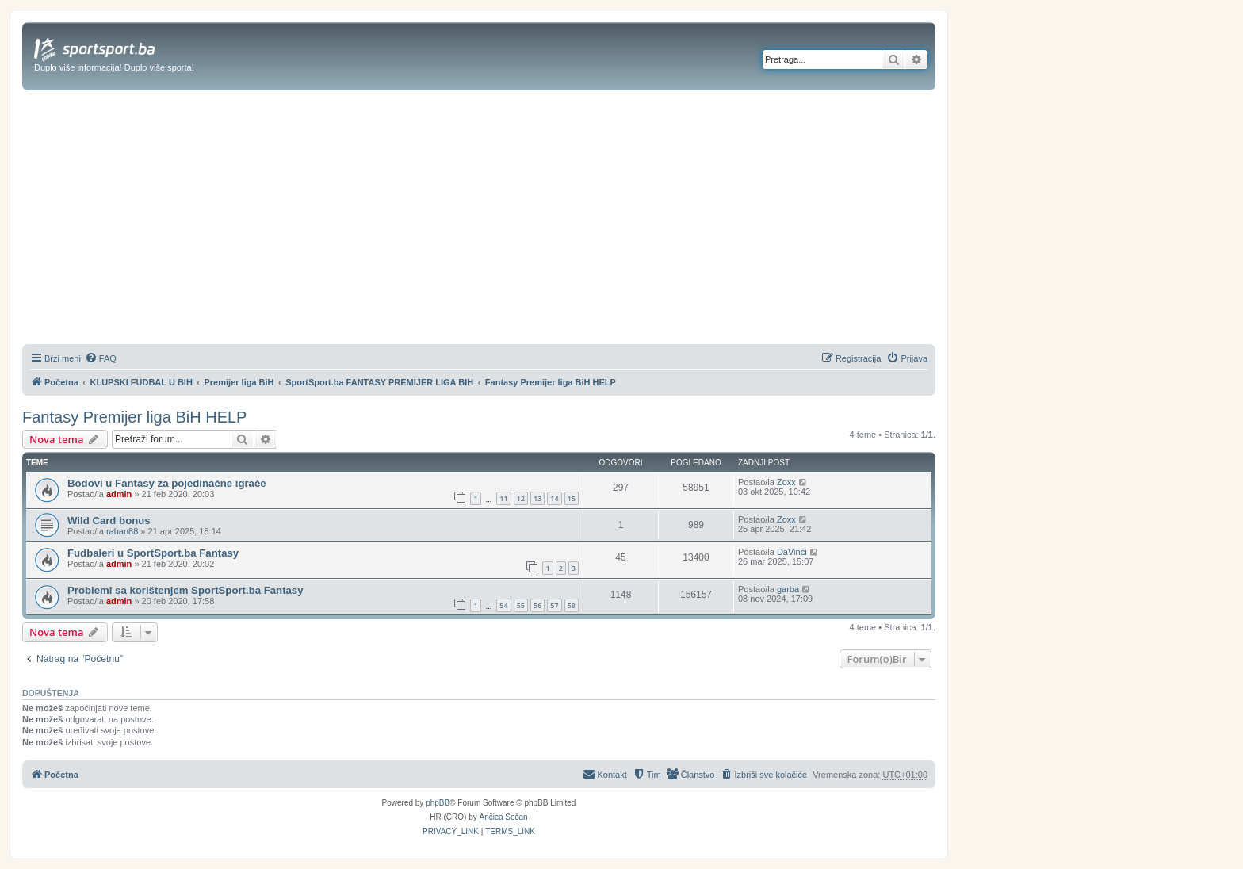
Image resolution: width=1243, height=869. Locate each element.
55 (521, 605)
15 (572, 498)
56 (537, 605)
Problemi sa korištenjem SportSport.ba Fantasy (185, 590)
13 (537, 498)
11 (503, 498)
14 (554, 498)
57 (554, 605)
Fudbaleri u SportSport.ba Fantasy (153, 553)
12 (521, 498)
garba (788, 589)
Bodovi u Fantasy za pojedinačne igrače (166, 483)
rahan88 (122, 531)
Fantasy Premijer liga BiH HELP (134, 417)
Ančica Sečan (504, 817)
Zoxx (786, 482)
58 (572, 605)
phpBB (437, 802)
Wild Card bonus (109, 520)
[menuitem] (101, 358)
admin (119, 494)
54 (503, 605)
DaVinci (792, 552)
